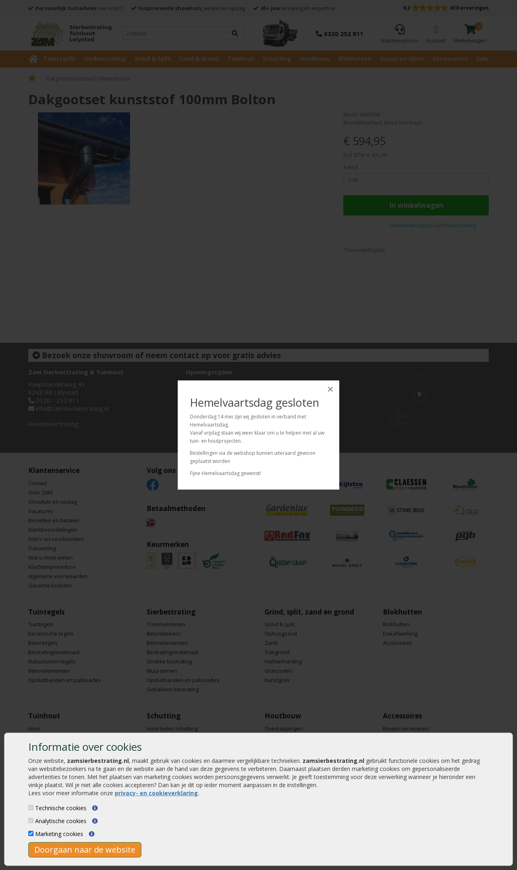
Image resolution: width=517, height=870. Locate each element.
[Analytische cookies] (31, 820)
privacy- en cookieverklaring (156, 793)
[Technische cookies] (31, 807)
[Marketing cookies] (31, 833)
